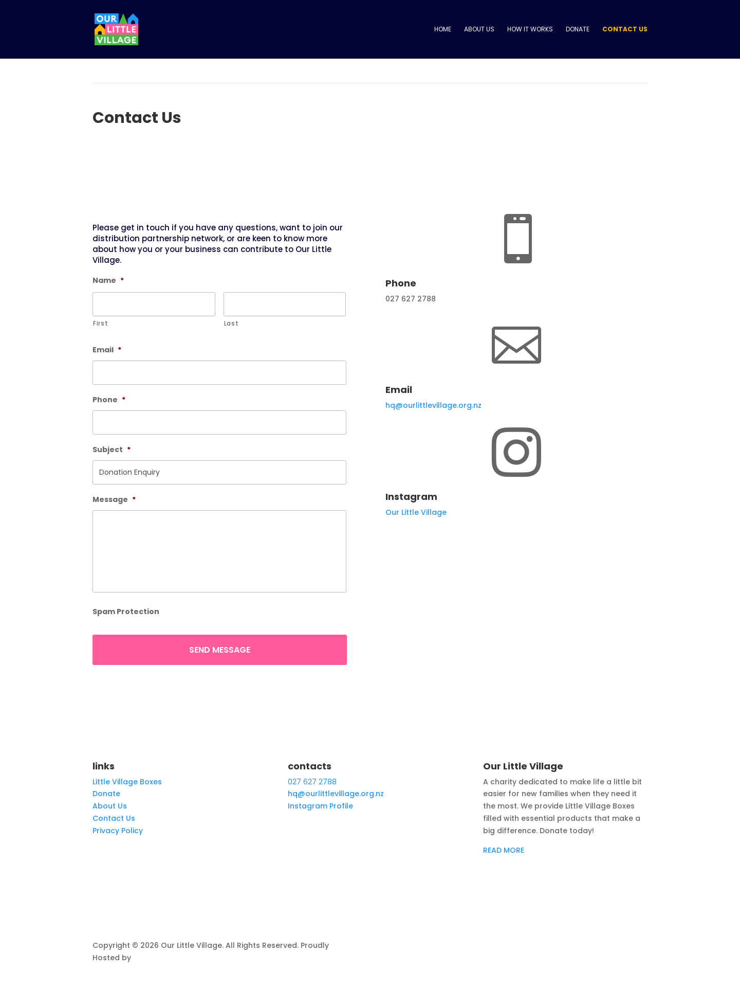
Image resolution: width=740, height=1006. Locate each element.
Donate (577, 29)
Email (106, 349)
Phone (108, 399)
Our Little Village (416, 512)
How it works (530, 29)
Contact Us (624, 29)
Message (114, 499)
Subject (111, 449)
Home (442, 29)
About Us (479, 29)
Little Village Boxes (127, 782)
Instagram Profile (320, 806)
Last (231, 323)
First (100, 323)
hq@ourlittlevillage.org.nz (433, 405)
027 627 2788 (312, 782)
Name (108, 280)
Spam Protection (125, 611)
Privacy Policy (117, 830)
